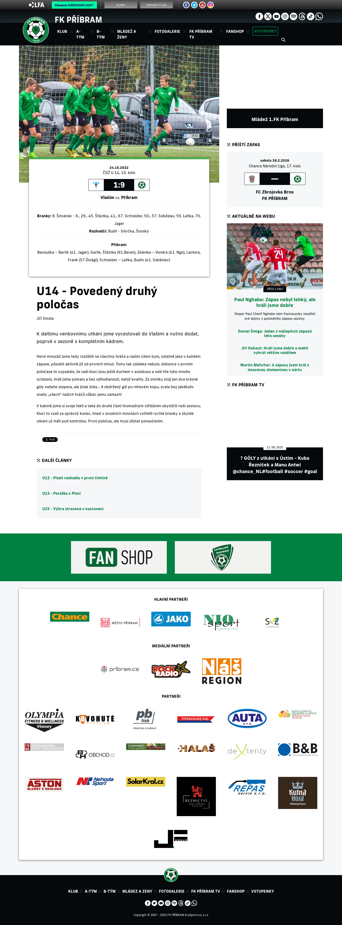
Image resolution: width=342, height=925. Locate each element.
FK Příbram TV (200, 34)
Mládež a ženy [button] (126, 34)
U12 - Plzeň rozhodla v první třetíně (75, 477)
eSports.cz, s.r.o (197, 915)
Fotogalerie (167, 31)
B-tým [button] (101, 34)
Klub (73, 891)
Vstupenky (265, 31)
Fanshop (235, 31)
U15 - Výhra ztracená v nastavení (73, 508)
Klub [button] (62, 31)
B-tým (110, 891)
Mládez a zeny (137, 891)
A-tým (91, 891)
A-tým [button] (80, 34)
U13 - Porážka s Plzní (61, 493)
